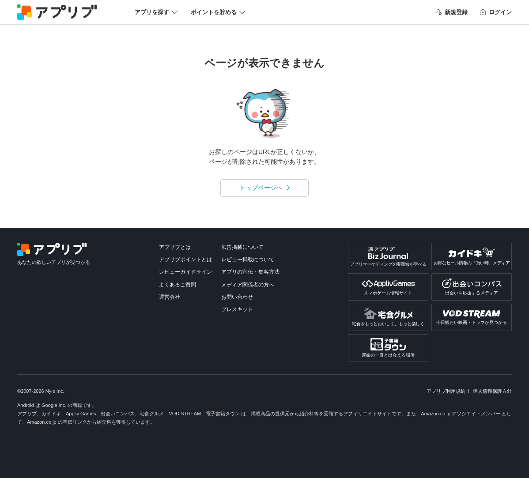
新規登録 (452, 12)
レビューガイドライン (185, 272)
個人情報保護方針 (492, 391)
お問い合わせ (237, 297)
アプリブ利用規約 (446, 391)
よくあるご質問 (177, 285)
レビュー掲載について (247, 259)
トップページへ (261, 187)
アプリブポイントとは (185, 259)
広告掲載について (242, 247)
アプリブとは (175, 247)
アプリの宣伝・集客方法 (250, 272)
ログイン (496, 12)
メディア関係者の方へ (247, 285)
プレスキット (237, 309)
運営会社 (169, 297)
